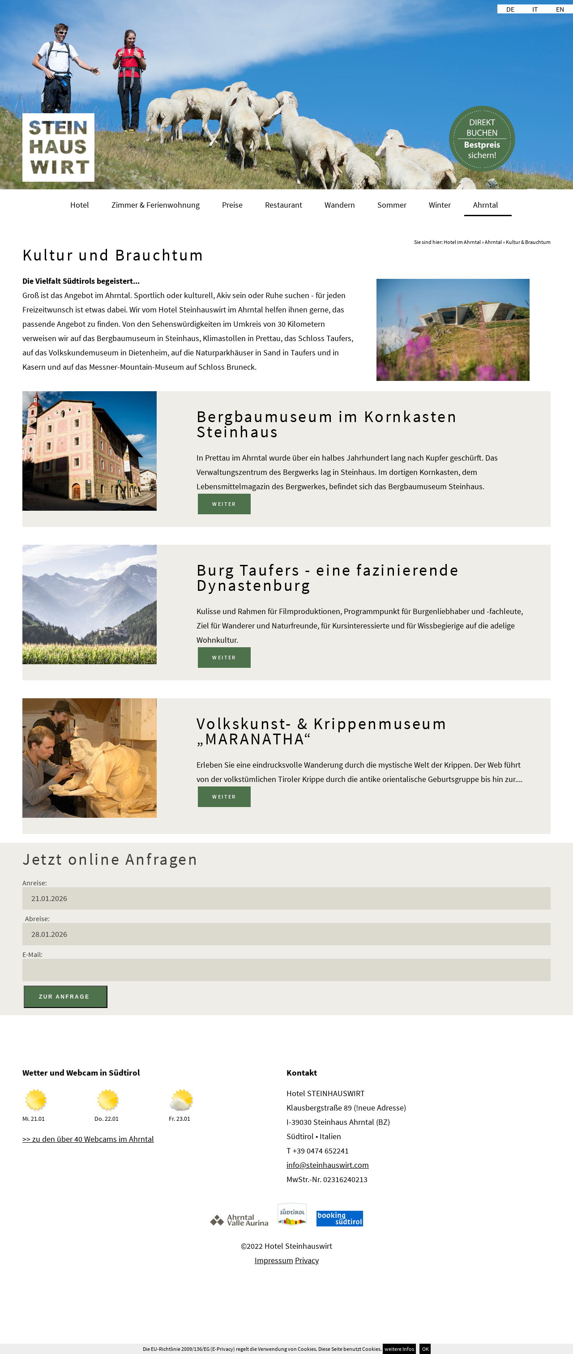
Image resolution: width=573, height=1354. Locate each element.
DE (510, 8)
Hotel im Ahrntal (462, 242)
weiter (224, 503)
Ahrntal (485, 205)
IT (535, 8)
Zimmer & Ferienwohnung (155, 205)
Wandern (340, 205)
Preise (232, 205)
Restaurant (283, 205)
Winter (440, 205)
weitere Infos (399, 1348)
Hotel (79, 205)
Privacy (307, 1260)
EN (560, 8)
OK (425, 1348)
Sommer (391, 205)
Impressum (274, 1260)
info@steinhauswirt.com (327, 1165)
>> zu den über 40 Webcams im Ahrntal (88, 1139)
